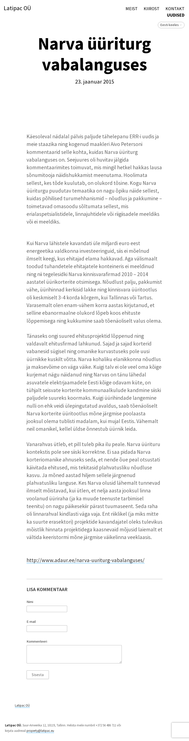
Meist (132, 8)
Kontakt (175, 8)
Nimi (30, 601)
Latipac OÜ (17, 8)
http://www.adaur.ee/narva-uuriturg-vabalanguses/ (86, 560)
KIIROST (151, 8)
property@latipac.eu (40, 731)
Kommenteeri (37, 641)
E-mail (31, 621)
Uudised (176, 15)
